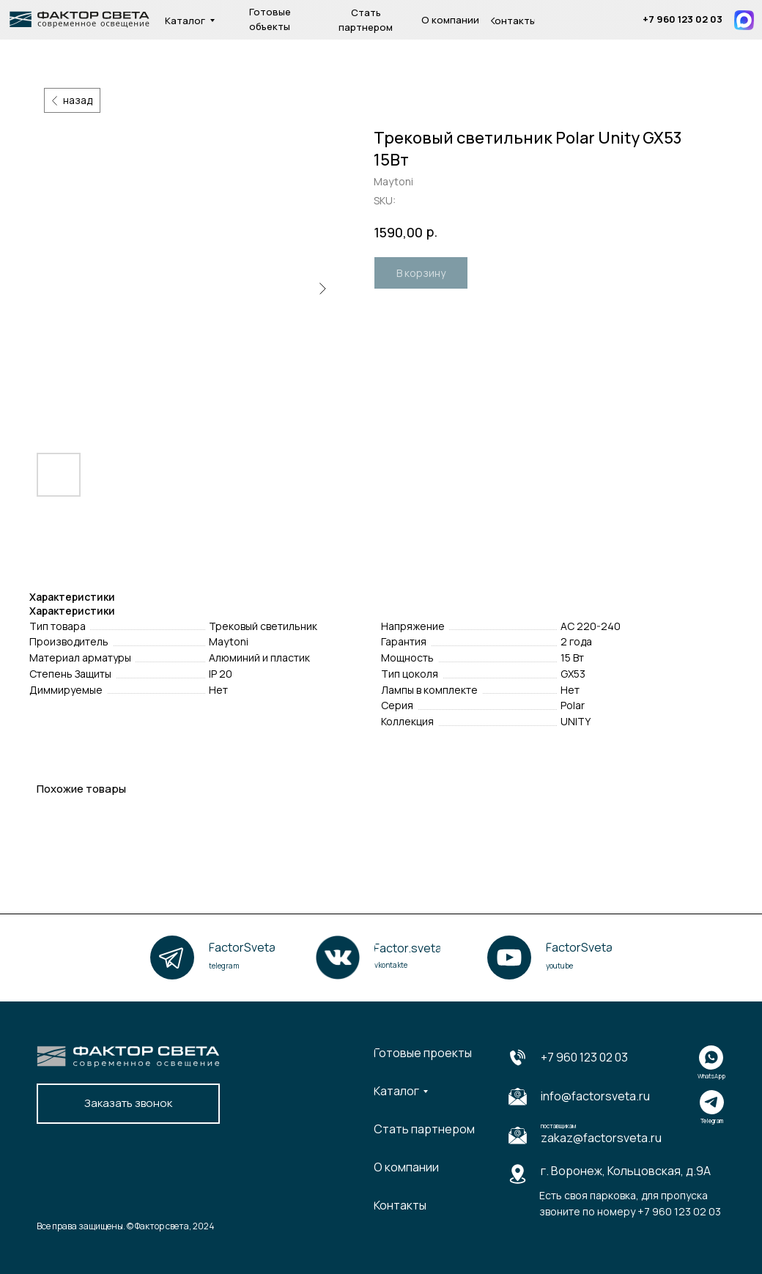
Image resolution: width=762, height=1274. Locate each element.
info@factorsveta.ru (595, 1096)
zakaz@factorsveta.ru (601, 1138)
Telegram (711, 1120)
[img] (629, 20)
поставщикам (558, 1126)
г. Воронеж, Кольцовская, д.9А (626, 1171)
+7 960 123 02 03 (584, 1057)
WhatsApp (711, 1076)
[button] (128, 1104)
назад (77, 100)
